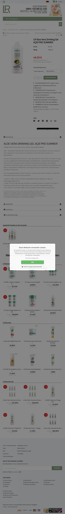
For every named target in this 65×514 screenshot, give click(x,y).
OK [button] (32, 262)
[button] (32, 258)
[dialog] (32, 257)
